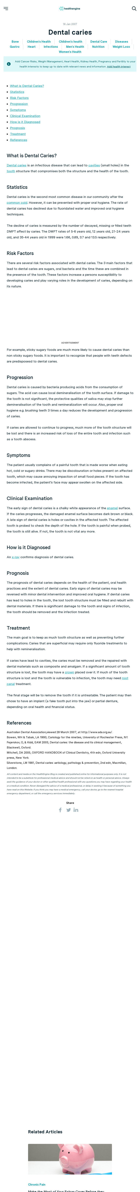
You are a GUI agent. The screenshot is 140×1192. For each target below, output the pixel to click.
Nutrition (98, 46)
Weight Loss (121, 46)
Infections (51, 46)
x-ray (16, 557)
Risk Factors (19, 98)
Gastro (15, 46)
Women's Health (70, 52)
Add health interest (119, 66)
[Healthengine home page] (69, 8)
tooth (11, 171)
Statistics (17, 92)
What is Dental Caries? (27, 86)
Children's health (70, 41)
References (18, 140)
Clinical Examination (25, 116)
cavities (94, 165)
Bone (15, 41)
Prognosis (17, 128)
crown (69, 672)
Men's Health (75, 46)
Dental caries (16, 165)
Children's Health (39, 41)
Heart (32, 46)
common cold (17, 202)
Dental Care (98, 41)
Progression (19, 104)
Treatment (18, 134)
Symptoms (18, 110)
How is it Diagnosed (25, 122)
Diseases (121, 41)
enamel (112, 508)
